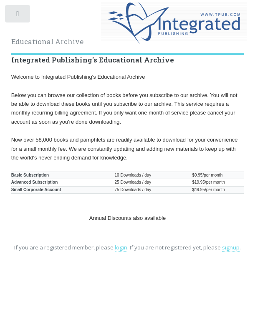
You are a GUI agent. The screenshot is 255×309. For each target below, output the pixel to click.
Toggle (18, 15)
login (121, 247)
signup (231, 247)
